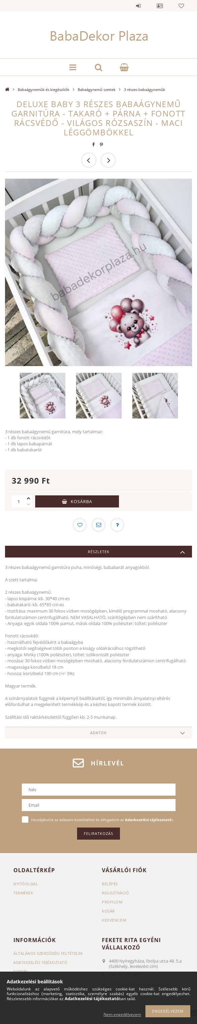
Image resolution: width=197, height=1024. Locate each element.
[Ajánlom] (98, 525)
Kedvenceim (114, 920)
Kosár (108, 911)
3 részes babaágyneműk (144, 89)
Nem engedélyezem (122, 1014)
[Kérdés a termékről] (117, 525)
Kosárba (81, 501)
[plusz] (28, 498)
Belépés (138, 5)
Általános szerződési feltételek (48, 953)
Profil (160, 5)
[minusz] (28, 504)
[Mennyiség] (18, 501)
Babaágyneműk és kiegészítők (43, 89)
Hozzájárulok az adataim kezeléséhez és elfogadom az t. (102, 819)
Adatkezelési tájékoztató (40, 962)
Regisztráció (115, 892)
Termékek (23, 892)
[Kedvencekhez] (79, 525)
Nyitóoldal (25, 883)
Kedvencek (181, 5)
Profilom (112, 901)
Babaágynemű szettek (97, 89)
